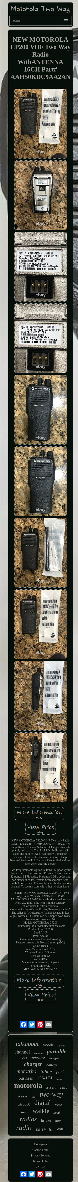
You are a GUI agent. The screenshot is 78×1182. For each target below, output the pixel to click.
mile (58, 1121)
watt (61, 1128)
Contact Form (40, 1150)
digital (42, 1102)
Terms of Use (40, 1161)
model (59, 1104)
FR (43, 1166)
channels (22, 1096)
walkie (41, 1110)
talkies (63, 1088)
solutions (38, 1053)
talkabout (27, 1043)
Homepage (40, 1144)
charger (33, 1064)
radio (23, 1127)
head (56, 1112)
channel (22, 1052)
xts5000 (24, 1104)
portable (57, 1051)
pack (60, 1071)
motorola (28, 1085)
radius (59, 1079)
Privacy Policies (40, 1155)
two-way (51, 1094)
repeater (38, 1058)
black (24, 1058)
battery (51, 1065)
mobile (48, 1045)
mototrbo (26, 1071)
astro (24, 1112)
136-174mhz (44, 1129)
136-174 (44, 1077)
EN (38, 1166)
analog (61, 1045)
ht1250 (46, 1121)
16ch (33, 1097)
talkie (46, 1071)
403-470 (51, 1088)
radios (28, 1119)
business (26, 1078)
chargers (54, 1058)
